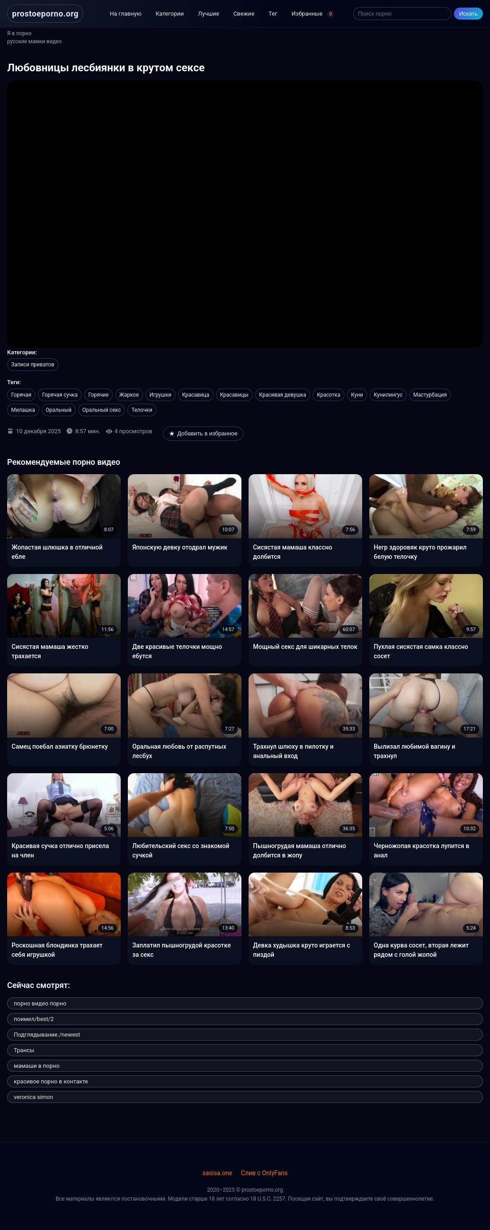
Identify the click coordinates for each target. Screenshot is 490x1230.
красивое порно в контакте (51, 1081)
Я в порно (19, 33)
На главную (125, 13)
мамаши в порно (36, 1065)
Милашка (23, 410)
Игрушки (161, 395)
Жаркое (129, 395)
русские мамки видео (34, 41)
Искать (468, 13)
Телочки (141, 410)
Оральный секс (101, 410)
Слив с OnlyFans (264, 1173)
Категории (170, 13)
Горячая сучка (60, 395)
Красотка (328, 395)
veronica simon (33, 1097)
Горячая (21, 395)
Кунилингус (388, 395)
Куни (357, 395)
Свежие (243, 13)
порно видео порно (40, 1003)
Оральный (59, 410)
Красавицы (234, 395)
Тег (273, 13)
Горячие (98, 395)
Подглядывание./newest (47, 1034)
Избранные (313, 14)
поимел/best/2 (34, 1019)
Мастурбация (430, 395)
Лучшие (208, 13)
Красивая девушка (282, 395)
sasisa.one (217, 1173)
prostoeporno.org (45, 13)
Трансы (24, 1050)
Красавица (195, 395)
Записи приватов (32, 364)
